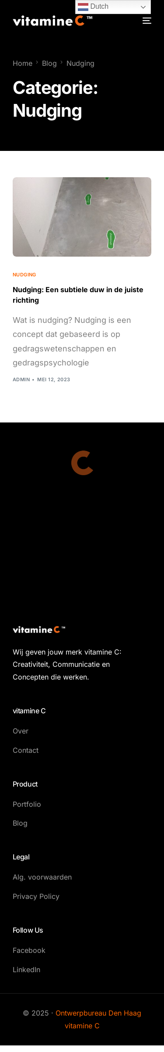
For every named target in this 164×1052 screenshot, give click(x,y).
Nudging (24, 274)
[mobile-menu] (146, 20)
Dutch (93, 7)
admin (21, 379)
